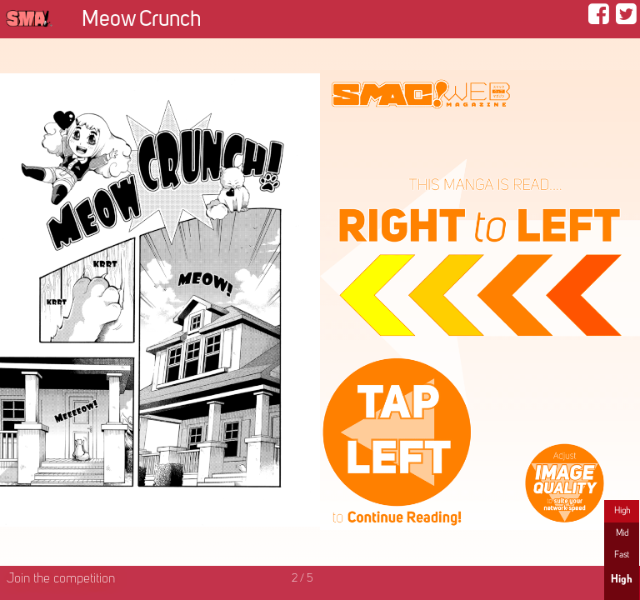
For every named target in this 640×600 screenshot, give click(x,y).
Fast (621, 555)
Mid (622, 533)
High (622, 511)
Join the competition (61, 579)
